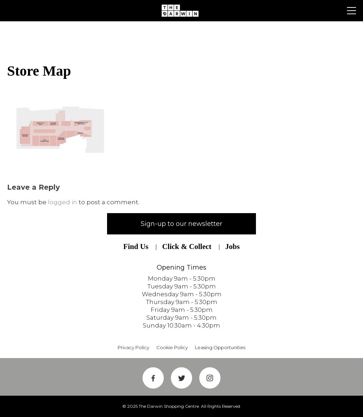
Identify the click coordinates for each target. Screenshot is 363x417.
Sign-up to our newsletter (181, 224)
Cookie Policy (172, 347)
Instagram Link (209, 378)
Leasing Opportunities (220, 347)
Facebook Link (153, 378)
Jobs (232, 246)
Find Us (136, 246)
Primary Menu (351, 10)
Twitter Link (181, 378)
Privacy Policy (133, 347)
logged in (62, 202)
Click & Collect (186, 246)
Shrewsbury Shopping (181, 11)
